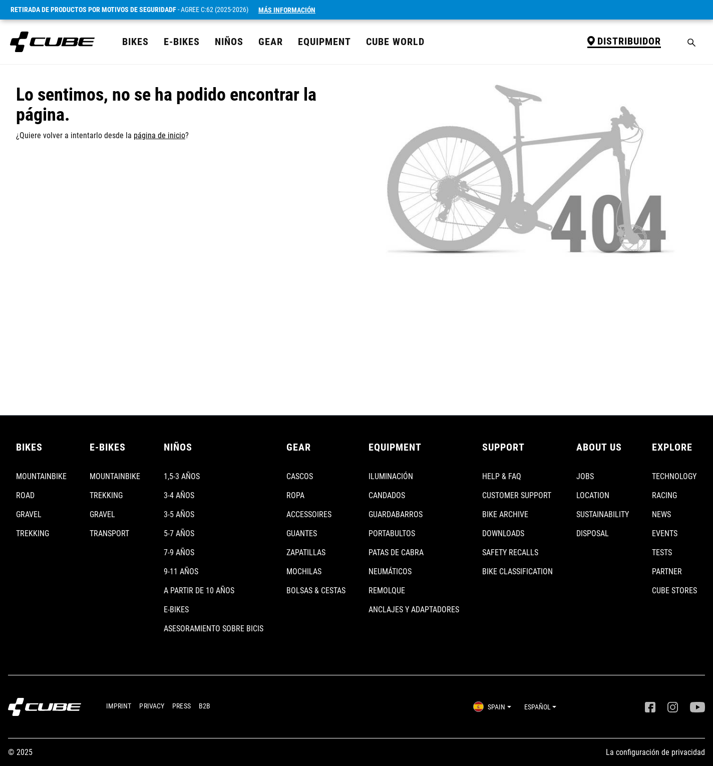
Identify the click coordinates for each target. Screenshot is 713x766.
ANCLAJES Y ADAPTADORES (414, 609)
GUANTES (301, 533)
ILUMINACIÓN (391, 476)
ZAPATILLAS (305, 552)
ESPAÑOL (537, 707)
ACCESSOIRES (308, 514)
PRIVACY (151, 706)
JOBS (585, 476)
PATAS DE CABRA (396, 552)
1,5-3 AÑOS (182, 476)
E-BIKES (176, 609)
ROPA (295, 495)
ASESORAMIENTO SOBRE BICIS (213, 628)
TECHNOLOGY (674, 476)
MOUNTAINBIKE (41, 476)
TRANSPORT (109, 533)
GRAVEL (29, 514)
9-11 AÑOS (181, 571)
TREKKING (32, 533)
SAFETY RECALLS (510, 552)
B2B (204, 706)
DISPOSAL (592, 533)
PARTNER (667, 571)
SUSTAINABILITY (602, 514)
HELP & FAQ (501, 476)
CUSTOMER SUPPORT (516, 495)
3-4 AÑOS (179, 495)
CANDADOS (387, 495)
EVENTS (664, 533)
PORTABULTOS (392, 533)
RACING (664, 495)
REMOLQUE (387, 590)
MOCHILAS (303, 571)
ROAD (25, 495)
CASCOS (299, 476)
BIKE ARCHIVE (505, 514)
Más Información (286, 10)
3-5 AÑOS (179, 514)
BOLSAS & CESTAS (315, 590)
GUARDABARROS (396, 514)
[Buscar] (691, 42)
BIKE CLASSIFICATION (517, 571)
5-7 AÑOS (179, 533)
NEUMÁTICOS (390, 571)
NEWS (661, 514)
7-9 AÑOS (179, 552)
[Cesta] (702, 38)
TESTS (662, 552)
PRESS (181, 706)
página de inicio (159, 135)
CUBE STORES (674, 590)
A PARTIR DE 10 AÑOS (199, 590)
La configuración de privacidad (655, 752)
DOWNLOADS (503, 533)
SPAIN (489, 706)
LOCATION (592, 495)
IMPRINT (119, 706)
